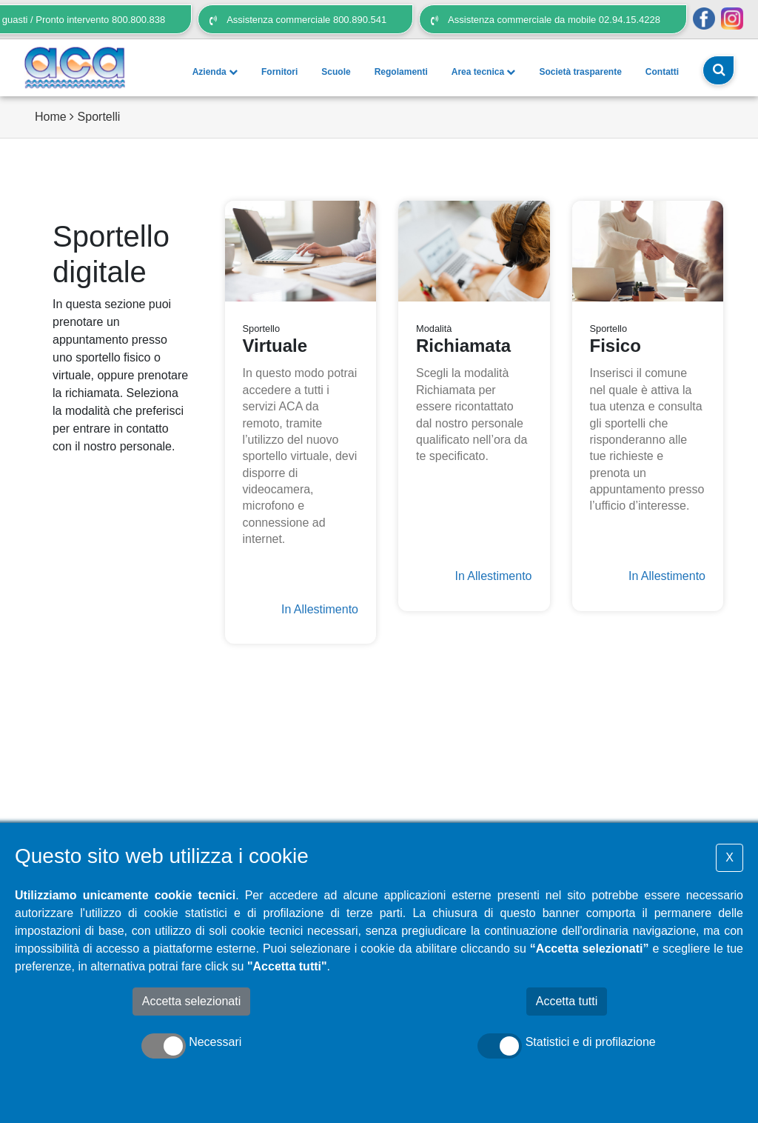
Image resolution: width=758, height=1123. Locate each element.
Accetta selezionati (191, 1001)
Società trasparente (580, 72)
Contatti (662, 72)
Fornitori (279, 72)
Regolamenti (401, 72)
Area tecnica (484, 72)
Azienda (215, 72)
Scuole (335, 72)
